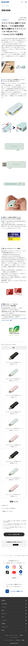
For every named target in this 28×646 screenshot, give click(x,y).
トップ (2, 555)
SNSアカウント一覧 (8, 635)
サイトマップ (15, 635)
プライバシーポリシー (14, 637)
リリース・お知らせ (5, 5)
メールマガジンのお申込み (9, 508)
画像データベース (7, 511)
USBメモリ (5, 505)
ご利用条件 (21, 635)
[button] (14, 607)
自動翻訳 (23, 640)
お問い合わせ (18, 640)
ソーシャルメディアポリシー (9, 640)
